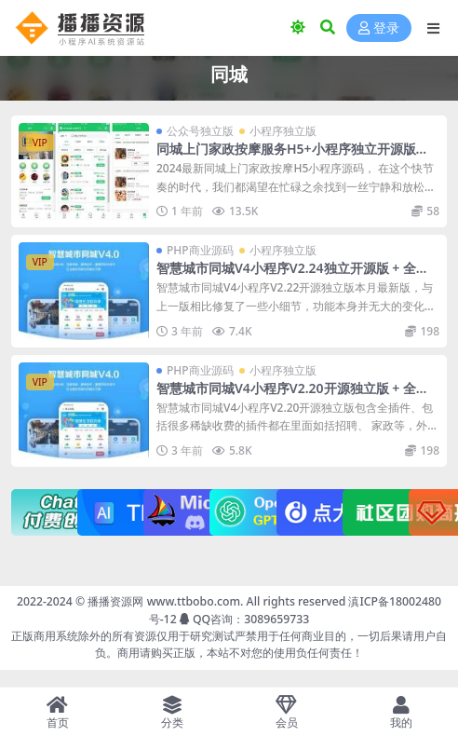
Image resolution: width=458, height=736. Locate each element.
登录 (378, 28)
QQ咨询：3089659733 (244, 619)
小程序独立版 (283, 131)
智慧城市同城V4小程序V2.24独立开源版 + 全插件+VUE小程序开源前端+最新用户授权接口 (292, 276)
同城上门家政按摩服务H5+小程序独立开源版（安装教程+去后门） (286, 156)
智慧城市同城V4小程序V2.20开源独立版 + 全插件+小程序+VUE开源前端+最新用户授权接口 (292, 396)
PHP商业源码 (200, 250)
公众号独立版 (200, 131)
